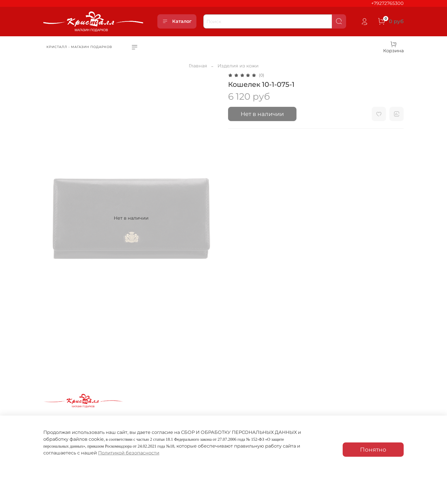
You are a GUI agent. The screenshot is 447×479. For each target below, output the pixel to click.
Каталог (177, 21)
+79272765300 (387, 3)
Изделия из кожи (238, 66)
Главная (198, 66)
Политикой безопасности (128, 453)
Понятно (373, 449)
